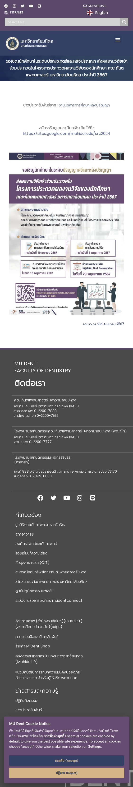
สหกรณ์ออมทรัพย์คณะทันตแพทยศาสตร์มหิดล (50, 572)
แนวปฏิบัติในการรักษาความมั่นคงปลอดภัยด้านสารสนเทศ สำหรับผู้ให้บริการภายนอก (47, 675)
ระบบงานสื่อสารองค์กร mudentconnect (49, 600)
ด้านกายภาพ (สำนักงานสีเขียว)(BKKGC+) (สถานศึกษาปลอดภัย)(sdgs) (49, 623)
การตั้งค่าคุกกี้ (54, 736)
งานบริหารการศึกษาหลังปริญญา (84, 105)
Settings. (95, 747)
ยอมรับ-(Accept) (66, 760)
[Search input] (63, 22)
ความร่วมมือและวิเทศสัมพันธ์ (37, 636)
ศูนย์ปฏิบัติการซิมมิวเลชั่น (34, 591)
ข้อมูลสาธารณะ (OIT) (32, 562)
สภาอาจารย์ (24, 534)
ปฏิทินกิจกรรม (26, 700)
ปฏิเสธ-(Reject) (67, 773)
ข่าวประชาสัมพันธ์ (28, 710)
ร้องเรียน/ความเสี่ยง (31, 553)
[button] (118, 39)
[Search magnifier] (124, 22)
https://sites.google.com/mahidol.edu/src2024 (66, 133)
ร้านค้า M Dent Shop (32, 646)
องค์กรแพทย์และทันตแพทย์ (36, 543)
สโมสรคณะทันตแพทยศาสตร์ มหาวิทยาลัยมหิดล (51, 581)
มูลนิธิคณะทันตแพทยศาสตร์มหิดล (40, 525)
